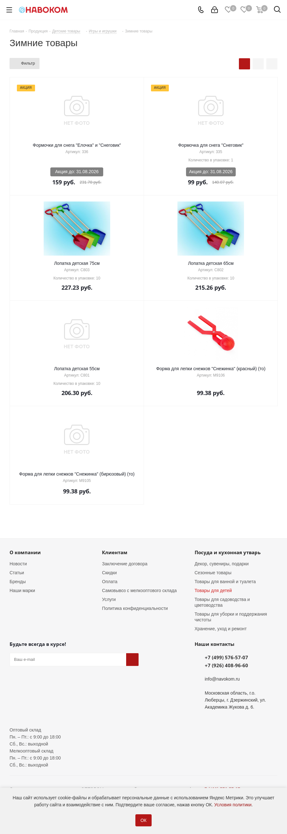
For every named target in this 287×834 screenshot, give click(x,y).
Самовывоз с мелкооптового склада (139, 590)
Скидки (109, 572)
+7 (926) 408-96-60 (226, 665)
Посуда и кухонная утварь (228, 552)
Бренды (18, 581)
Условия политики (233, 804)
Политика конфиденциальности (135, 608)
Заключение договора (124, 563)
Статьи (17, 572)
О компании (25, 552)
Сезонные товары (213, 572)
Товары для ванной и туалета (225, 581)
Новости (18, 563)
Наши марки (22, 590)
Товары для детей (213, 590)
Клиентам (114, 552)
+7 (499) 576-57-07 (226, 657)
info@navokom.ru (222, 679)
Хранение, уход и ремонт (221, 628)
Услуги (109, 599)
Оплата (109, 581)
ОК (143, 820)
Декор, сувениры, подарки (222, 563)
